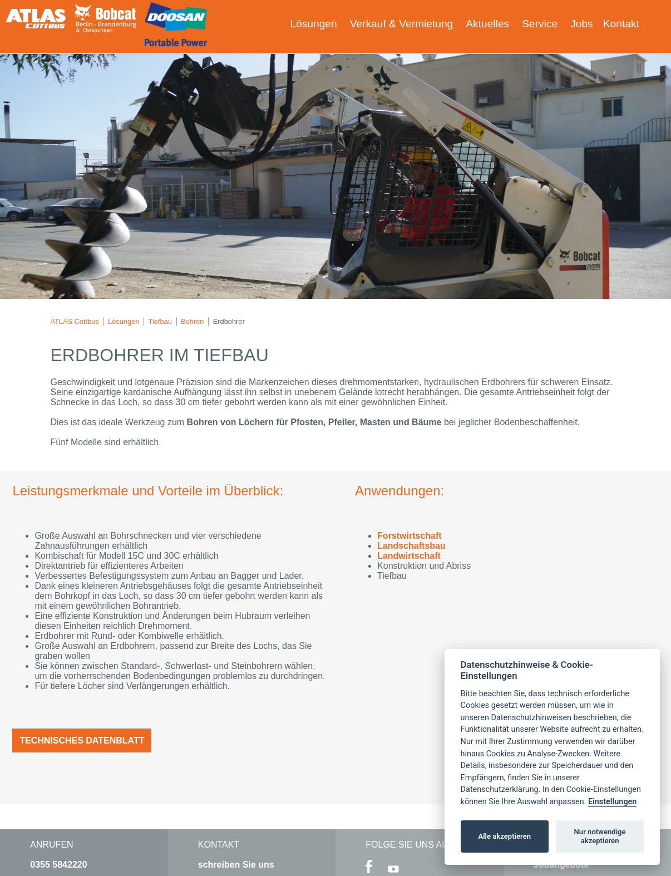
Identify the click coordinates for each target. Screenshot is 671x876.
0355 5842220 (58, 864)
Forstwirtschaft (409, 535)
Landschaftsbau (411, 545)
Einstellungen (612, 801)
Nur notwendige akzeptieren (600, 836)
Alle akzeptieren (504, 836)
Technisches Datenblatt (81, 740)
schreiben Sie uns (236, 864)
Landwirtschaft (409, 555)
